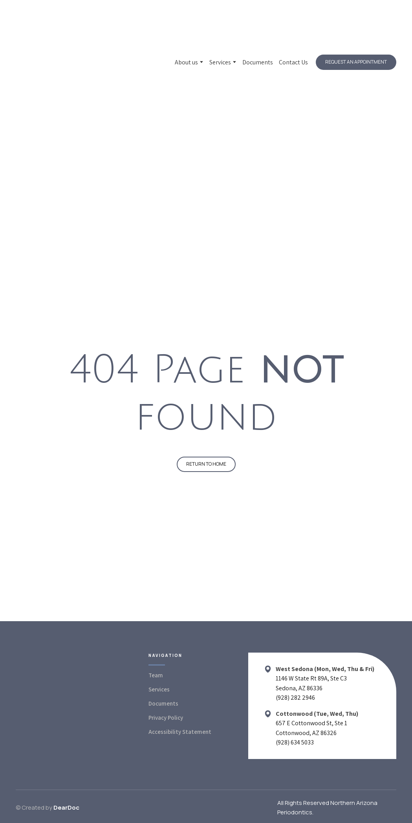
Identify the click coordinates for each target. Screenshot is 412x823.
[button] (356, 62)
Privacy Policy (165, 717)
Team (155, 675)
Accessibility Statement (179, 731)
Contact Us (293, 62)
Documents (257, 62)
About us (186, 62)
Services (220, 62)
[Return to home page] (66, 62)
